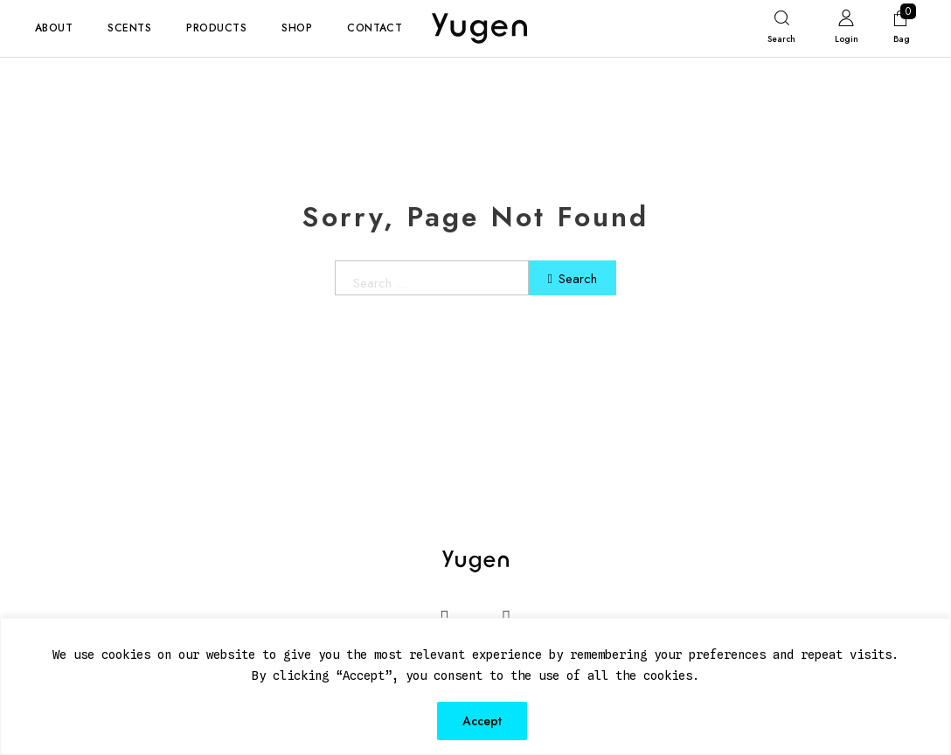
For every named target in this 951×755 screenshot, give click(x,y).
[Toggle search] (781, 30)
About (54, 28)
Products (216, 28)
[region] (475, 686)
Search (573, 278)
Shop (296, 28)
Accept (482, 721)
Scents (129, 28)
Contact (374, 28)
